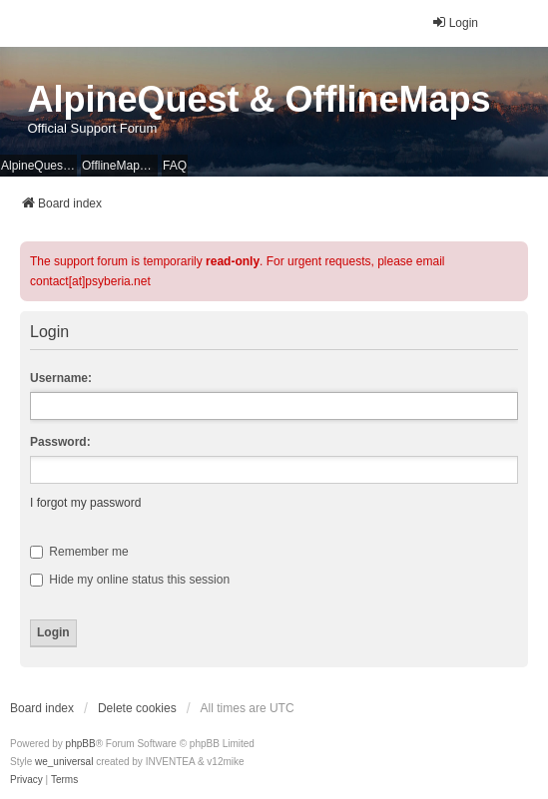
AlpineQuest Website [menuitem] (39, 166)
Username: (61, 378)
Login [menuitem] (454, 22)
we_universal (64, 761)
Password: (60, 442)
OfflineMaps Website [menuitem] (120, 166)
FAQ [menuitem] (175, 166)
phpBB (81, 743)
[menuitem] (26, 780)
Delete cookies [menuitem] (137, 708)
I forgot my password (85, 503)
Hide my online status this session (130, 580)
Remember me (79, 552)
